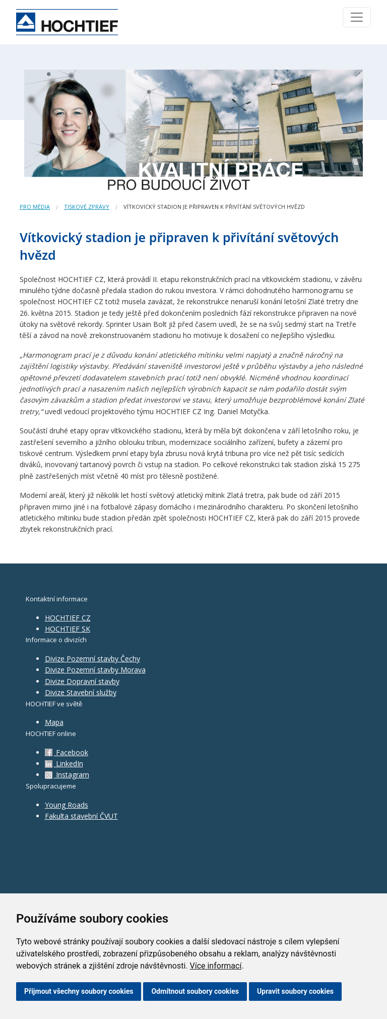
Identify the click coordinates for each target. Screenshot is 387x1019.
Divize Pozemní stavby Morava (95, 669)
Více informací (215, 966)
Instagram (67, 774)
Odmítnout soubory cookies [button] (195, 991)
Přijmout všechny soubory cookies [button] (78, 991)
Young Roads (66, 805)
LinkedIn (64, 763)
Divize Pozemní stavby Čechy (92, 658)
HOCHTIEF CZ (68, 617)
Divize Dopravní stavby (82, 681)
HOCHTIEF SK (67, 629)
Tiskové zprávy (86, 206)
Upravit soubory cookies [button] (295, 991)
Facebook (66, 752)
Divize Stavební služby (80, 692)
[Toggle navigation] (357, 17)
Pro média (35, 206)
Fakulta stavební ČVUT (81, 816)
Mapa (54, 722)
